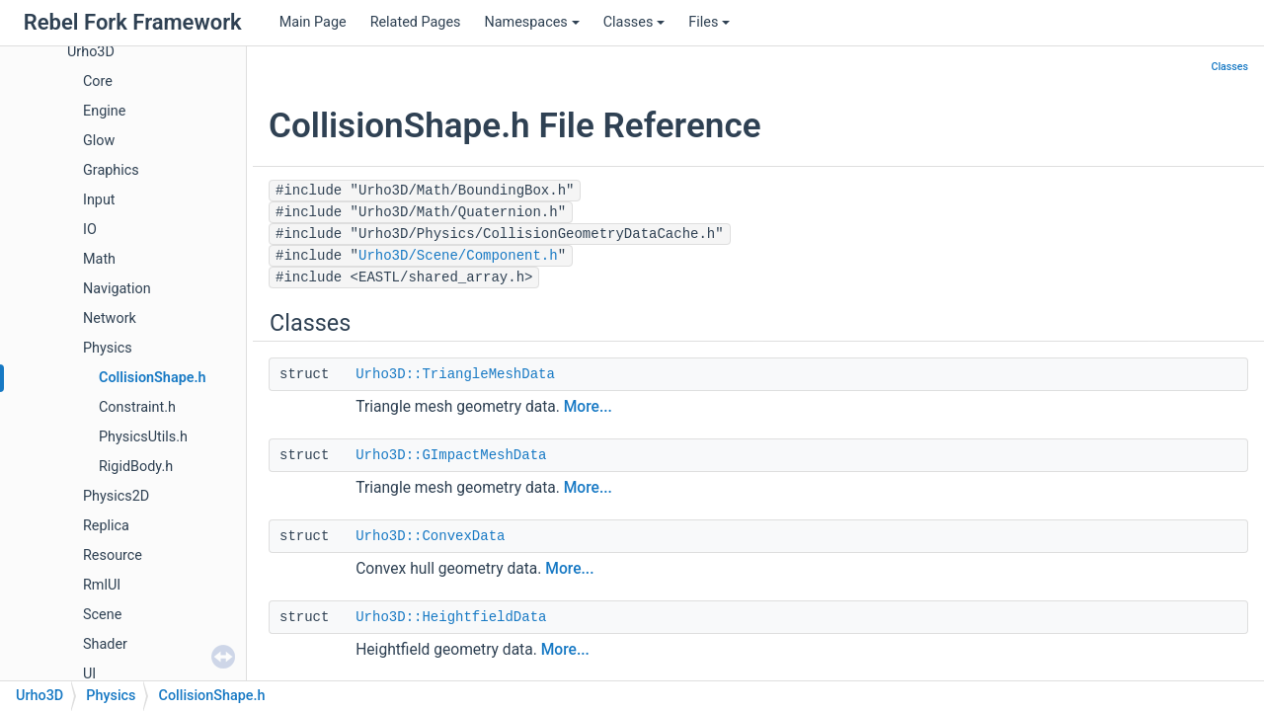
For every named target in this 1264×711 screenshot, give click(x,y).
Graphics (111, 170)
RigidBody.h (136, 466)
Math (99, 259)
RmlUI (101, 585)
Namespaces (531, 22)
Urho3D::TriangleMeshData (455, 374)
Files (709, 22)
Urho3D (91, 51)
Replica (106, 525)
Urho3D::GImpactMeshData (451, 455)
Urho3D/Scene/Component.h (458, 256)
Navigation (117, 288)
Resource (112, 555)
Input (99, 200)
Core (98, 81)
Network (109, 318)
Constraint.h (137, 407)
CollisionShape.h (152, 377)
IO (90, 229)
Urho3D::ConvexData (430, 536)
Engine (104, 111)
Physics (107, 348)
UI (89, 674)
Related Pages (415, 22)
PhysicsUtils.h (143, 437)
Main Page (313, 22)
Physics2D (116, 496)
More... (588, 407)
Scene (102, 614)
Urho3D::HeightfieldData (451, 617)
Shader (105, 644)
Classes (634, 22)
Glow (99, 140)
